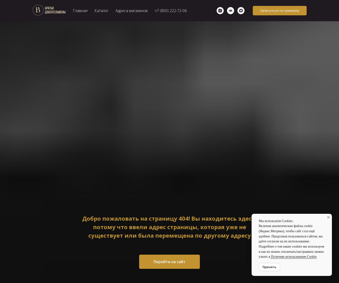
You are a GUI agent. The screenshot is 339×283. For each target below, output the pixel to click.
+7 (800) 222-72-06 (171, 10)
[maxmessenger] (241, 10)
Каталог (101, 10)
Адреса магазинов (132, 10)
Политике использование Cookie (293, 256)
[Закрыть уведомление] (328, 217)
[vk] (230, 10)
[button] (280, 10)
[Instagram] (220, 10)
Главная (80, 10)
